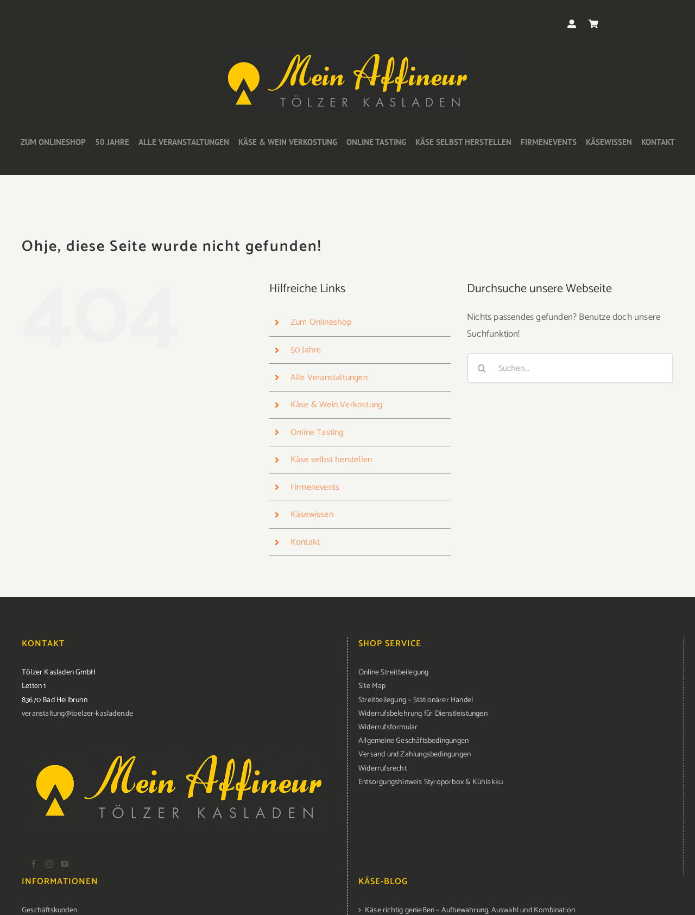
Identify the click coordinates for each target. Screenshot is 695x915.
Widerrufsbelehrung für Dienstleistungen (423, 714)
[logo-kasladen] (347, 52)
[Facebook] (33, 864)
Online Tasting (317, 432)
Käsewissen (311, 514)
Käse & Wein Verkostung (336, 404)
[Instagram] (49, 864)
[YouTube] (64, 864)
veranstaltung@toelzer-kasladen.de (78, 714)
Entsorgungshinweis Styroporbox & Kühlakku (430, 782)
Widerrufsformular (388, 727)
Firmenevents (314, 487)
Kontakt (305, 542)
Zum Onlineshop (321, 322)
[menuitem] (515, 672)
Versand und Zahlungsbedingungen (414, 754)
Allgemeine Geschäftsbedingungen (413, 741)
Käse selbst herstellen (331, 459)
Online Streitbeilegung (393, 672)
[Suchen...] (570, 368)
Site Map (372, 686)
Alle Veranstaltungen (329, 377)
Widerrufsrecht (382, 768)
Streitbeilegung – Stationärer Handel (415, 700)
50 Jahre (305, 350)
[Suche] (482, 368)
